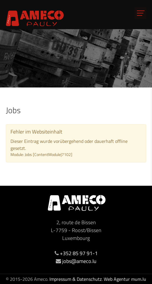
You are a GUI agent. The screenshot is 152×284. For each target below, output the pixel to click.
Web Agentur (117, 279)
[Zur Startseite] (35, 18)
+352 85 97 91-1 (79, 253)
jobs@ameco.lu (79, 261)
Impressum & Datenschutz (75, 279)
